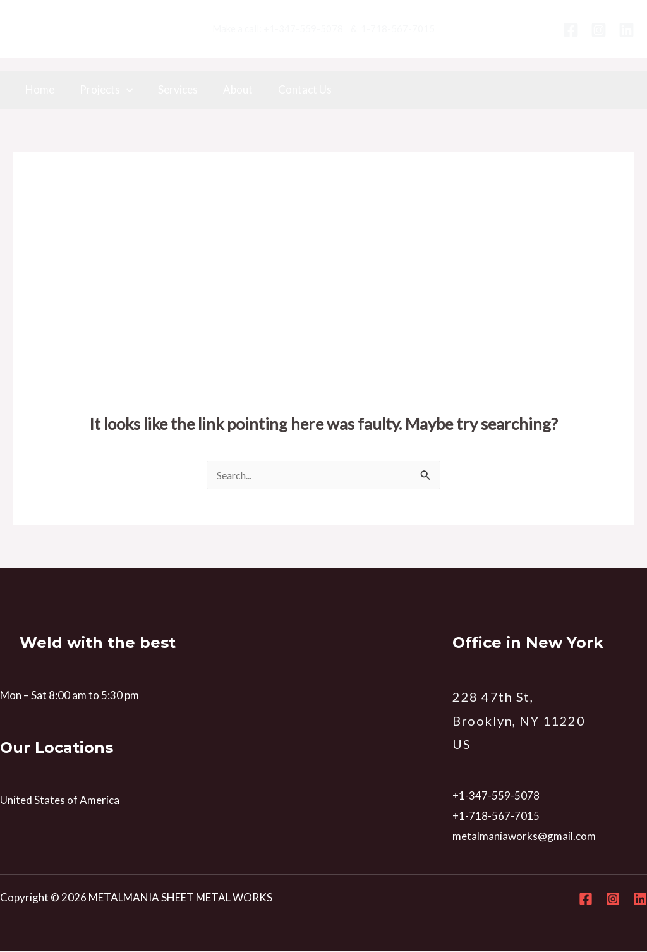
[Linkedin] (626, 30)
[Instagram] (599, 30)
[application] (120, 90)
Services (168, 89)
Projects (100, 90)
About (224, 89)
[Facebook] (571, 30)
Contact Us (288, 89)
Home (37, 89)
